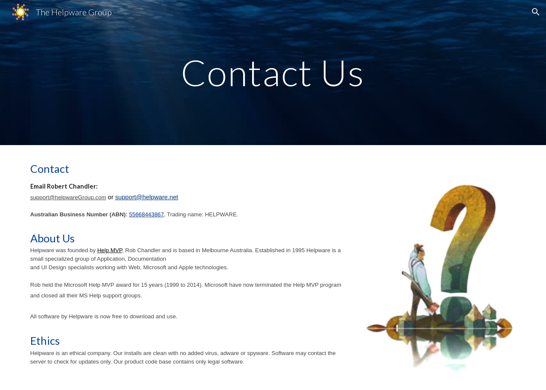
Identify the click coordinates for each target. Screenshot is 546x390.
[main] (273, 72)
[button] (536, 12)
